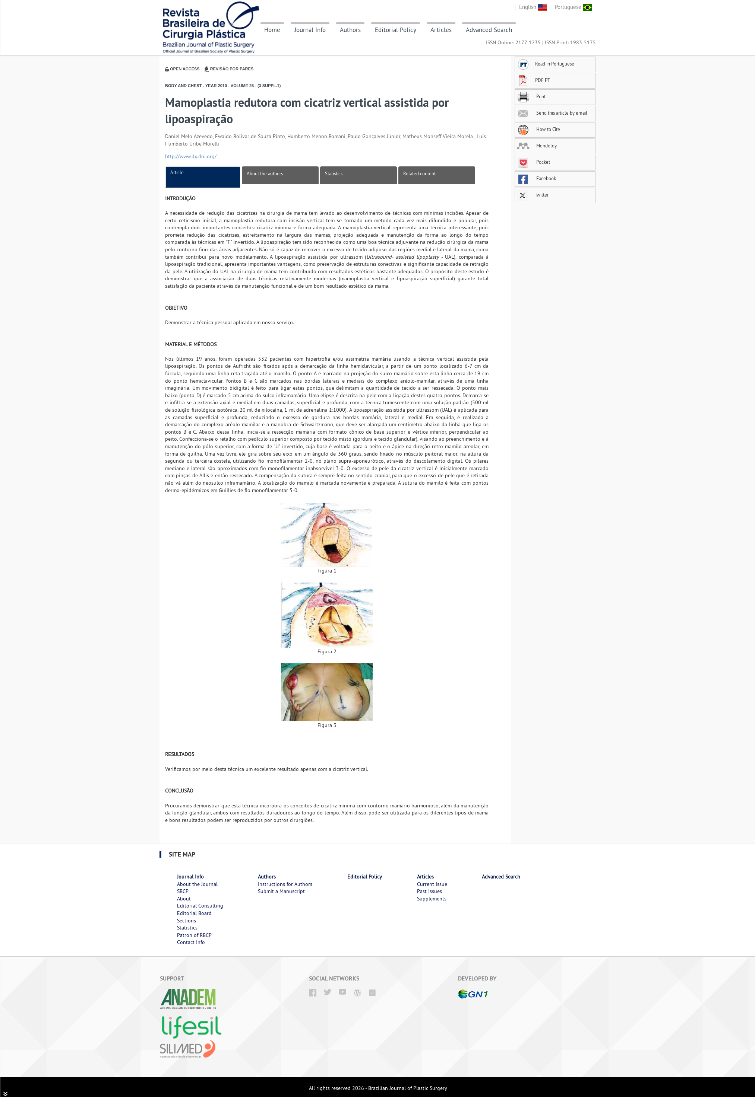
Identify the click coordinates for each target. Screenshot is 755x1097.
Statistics (333, 173)
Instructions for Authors (285, 884)
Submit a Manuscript (281, 891)
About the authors (265, 173)
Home (272, 30)
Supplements (431, 898)
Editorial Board (194, 913)
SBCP (183, 891)
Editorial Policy (395, 30)
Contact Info (191, 942)
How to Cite (538, 129)
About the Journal (197, 884)
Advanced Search (489, 30)
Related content (419, 173)
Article (177, 172)
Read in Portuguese (545, 64)
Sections (186, 920)
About (184, 898)
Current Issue (432, 884)
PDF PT (533, 80)
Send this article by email (552, 113)
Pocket (533, 162)
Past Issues (429, 891)
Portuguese (573, 6)
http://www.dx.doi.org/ (191, 156)
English (533, 6)
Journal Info (310, 30)
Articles (441, 30)
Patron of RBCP (194, 935)
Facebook (536, 178)
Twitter (533, 195)
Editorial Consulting (200, 905)
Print (531, 96)
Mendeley (537, 146)
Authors (350, 30)
